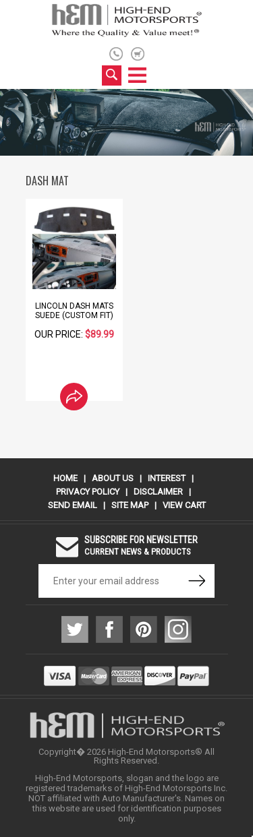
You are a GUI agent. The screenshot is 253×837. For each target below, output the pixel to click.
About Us (113, 478)
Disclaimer (158, 492)
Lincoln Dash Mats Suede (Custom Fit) (74, 310)
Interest (167, 478)
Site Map (129, 505)
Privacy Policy (87, 492)
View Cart (184, 505)
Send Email (72, 505)
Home (65, 478)
